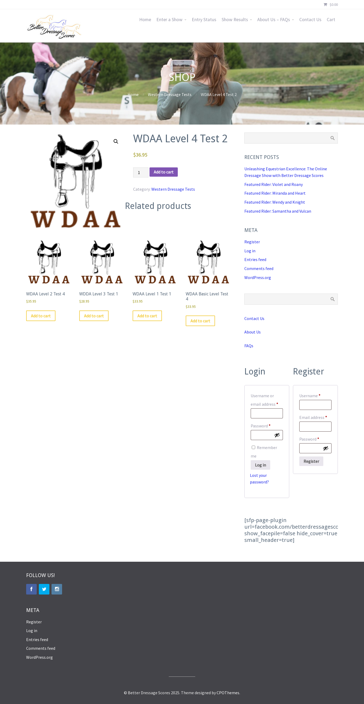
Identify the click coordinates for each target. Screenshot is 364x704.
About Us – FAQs (273, 19)
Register (252, 241)
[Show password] (277, 435)
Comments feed (258, 268)
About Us (252, 332)
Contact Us (310, 19)
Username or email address (267, 400)
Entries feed (255, 259)
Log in (249, 250)
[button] (116, 141)
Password (267, 425)
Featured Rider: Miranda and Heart (275, 193)
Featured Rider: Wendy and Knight (274, 202)
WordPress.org (257, 277)
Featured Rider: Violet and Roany (273, 184)
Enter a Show (169, 19)
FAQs (248, 345)
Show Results (235, 19)
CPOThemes (228, 692)
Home (145, 19)
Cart (331, 19)
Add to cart (164, 172)
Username (315, 394)
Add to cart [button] (41, 315)
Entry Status (204, 19)
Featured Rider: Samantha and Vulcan (277, 211)
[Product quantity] (140, 172)
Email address (315, 416)
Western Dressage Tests (170, 94)
